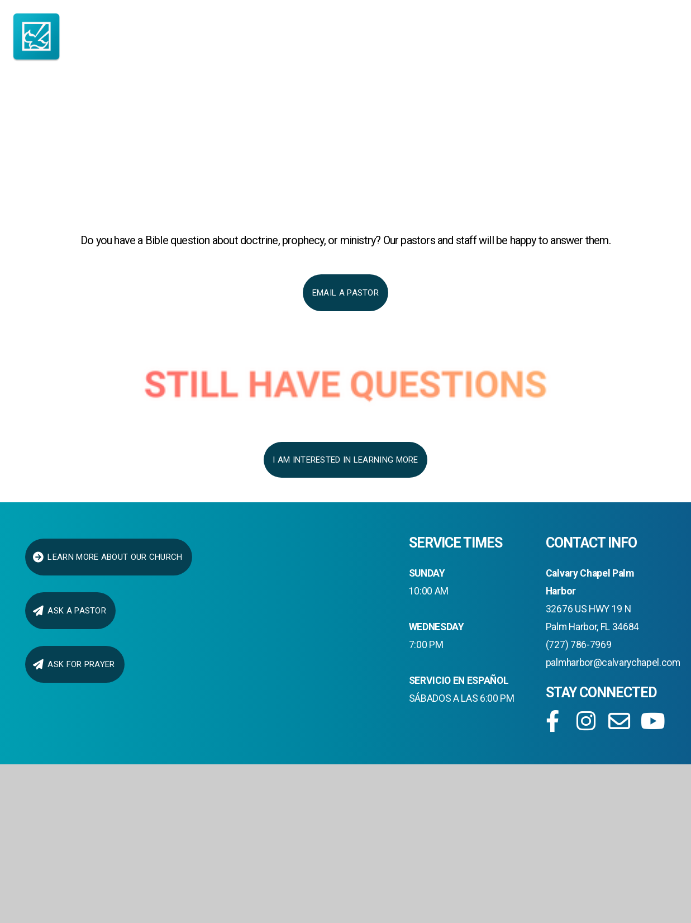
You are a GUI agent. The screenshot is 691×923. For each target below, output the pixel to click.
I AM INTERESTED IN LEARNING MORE (345, 460)
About (223, 108)
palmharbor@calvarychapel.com (613, 662)
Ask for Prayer (73, 664)
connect (448, 108)
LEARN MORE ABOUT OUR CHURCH (107, 557)
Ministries (331, 108)
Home (48, 108)
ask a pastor (69, 611)
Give (619, 108)
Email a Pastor (345, 293)
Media (547, 108)
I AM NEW (131, 108)
